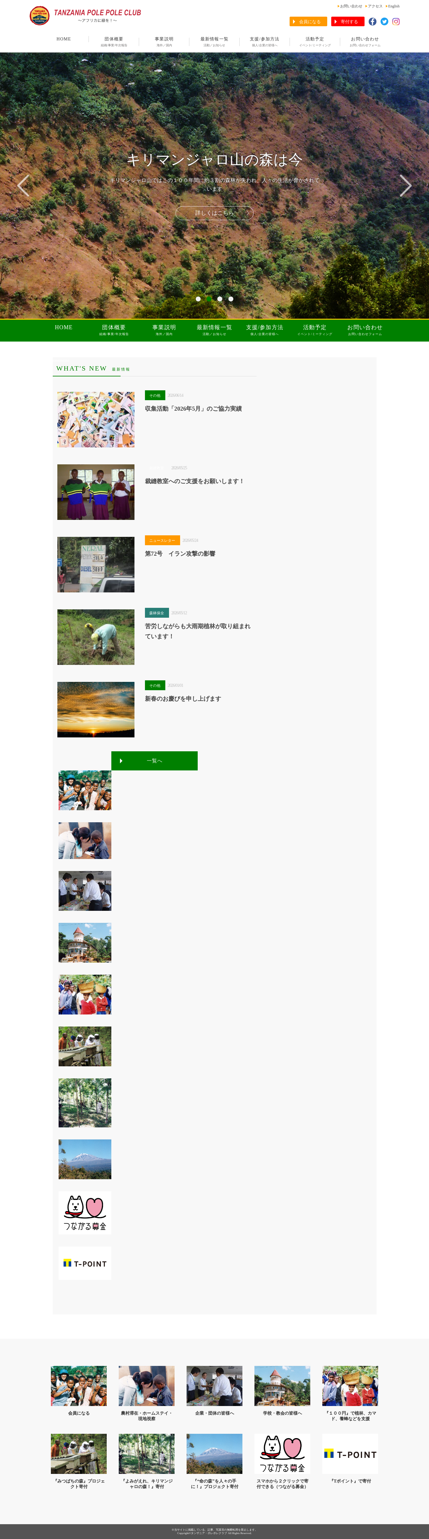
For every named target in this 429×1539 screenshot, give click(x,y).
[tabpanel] (214, 185)
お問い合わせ (351, 6)
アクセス (375, 6)
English (394, 6)
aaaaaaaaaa (61, 360)
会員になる (310, 21)
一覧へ (155, 760)
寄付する (349, 21)
